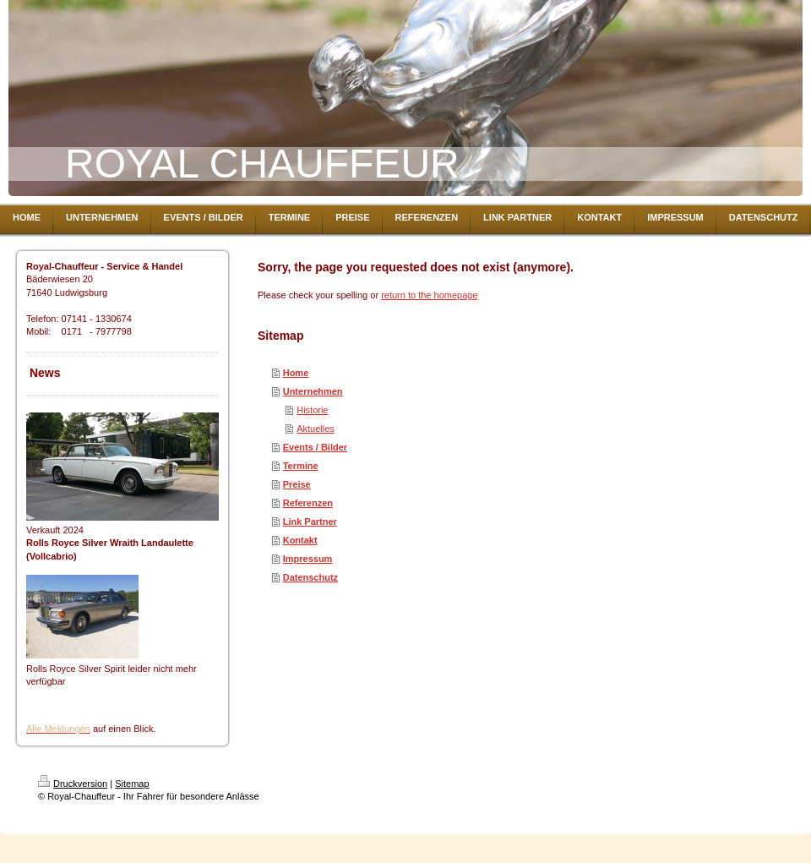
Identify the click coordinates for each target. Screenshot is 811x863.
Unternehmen (313, 391)
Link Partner (310, 521)
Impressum (308, 559)
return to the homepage (429, 295)
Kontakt (300, 540)
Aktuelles (316, 428)
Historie (312, 410)
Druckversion (72, 783)
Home (296, 373)
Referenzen (308, 503)
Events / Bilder (315, 447)
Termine (300, 466)
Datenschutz (310, 577)
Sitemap (132, 783)
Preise (297, 484)
